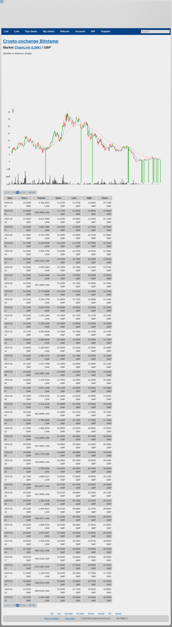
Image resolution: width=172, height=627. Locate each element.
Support (105, 31)
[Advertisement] (86, 80)
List (6, 31)
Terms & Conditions (52, 618)
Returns (64, 31)
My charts (48, 31)
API (93, 31)
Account (80, 31)
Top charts (31, 31)
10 (20, 192)
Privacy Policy (70, 618)
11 (24, 192)
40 (33, 192)
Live (16, 31)
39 (30, 192)
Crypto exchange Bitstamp (30, 41)
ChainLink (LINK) (27, 47)
